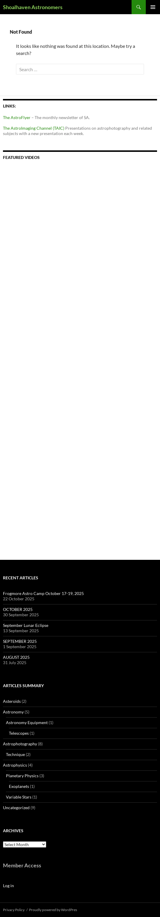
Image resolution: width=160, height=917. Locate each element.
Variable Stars (18, 796)
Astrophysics (15, 765)
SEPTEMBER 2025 (20, 641)
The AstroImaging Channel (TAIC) (34, 128)
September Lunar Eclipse (25, 625)
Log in (8, 885)
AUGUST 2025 (16, 657)
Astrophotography (20, 743)
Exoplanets (19, 786)
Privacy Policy (14, 910)
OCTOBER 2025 (18, 609)
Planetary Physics (22, 775)
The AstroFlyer (17, 117)
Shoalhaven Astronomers (33, 7)
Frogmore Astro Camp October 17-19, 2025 (43, 593)
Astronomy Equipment (27, 722)
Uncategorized (16, 807)
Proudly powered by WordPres (53, 910)
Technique (15, 754)
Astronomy (13, 711)
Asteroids (12, 701)
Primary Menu (153, 7)
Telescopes (19, 733)
